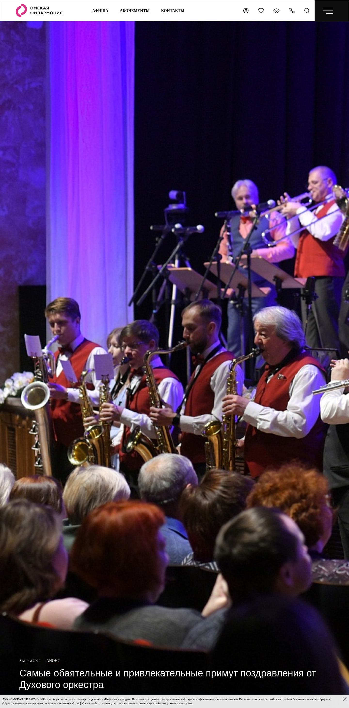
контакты (172, 10)
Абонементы (135, 10)
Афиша (100, 10)
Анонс (53, 660)
